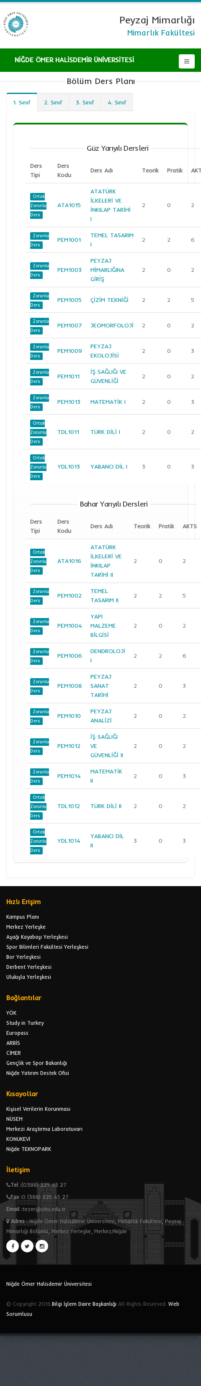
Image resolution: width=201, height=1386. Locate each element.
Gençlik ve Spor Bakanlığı (36, 1062)
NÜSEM (14, 1118)
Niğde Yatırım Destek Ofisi (37, 1072)
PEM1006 (69, 655)
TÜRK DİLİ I (105, 432)
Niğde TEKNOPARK (28, 1148)
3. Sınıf (85, 102)
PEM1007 (69, 325)
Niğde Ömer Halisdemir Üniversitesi (49, 1283)
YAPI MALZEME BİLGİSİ (103, 626)
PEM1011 (68, 376)
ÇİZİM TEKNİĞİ (109, 300)
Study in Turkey (25, 1022)
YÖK (11, 1012)
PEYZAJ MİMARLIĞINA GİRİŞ (107, 270)
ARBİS (13, 1042)
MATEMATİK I (108, 401)
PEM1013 (68, 401)
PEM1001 (69, 239)
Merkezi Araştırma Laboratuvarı (44, 1128)
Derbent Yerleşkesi (29, 966)
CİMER (13, 1052)
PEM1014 (69, 776)
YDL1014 (68, 840)
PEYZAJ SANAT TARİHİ (100, 686)
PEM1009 (69, 351)
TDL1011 (68, 432)
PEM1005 (69, 300)
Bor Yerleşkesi (23, 956)
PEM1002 (69, 595)
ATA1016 (69, 561)
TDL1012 (68, 806)
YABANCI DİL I (108, 466)
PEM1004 (69, 625)
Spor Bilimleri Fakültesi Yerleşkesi (47, 946)
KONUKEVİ (18, 1138)
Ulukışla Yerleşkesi (28, 976)
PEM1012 (68, 746)
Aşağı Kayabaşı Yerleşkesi (37, 936)
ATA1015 (69, 205)
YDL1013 (68, 466)
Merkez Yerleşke (26, 926)
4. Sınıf (117, 102)
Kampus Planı (22, 916)
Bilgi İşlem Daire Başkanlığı (84, 1303)
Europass (17, 1032)
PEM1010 (69, 716)
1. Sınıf (22, 102)
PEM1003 (69, 270)
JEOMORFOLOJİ (112, 325)
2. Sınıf (53, 102)
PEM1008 (69, 685)
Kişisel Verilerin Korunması (38, 1108)
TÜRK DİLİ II (105, 806)
